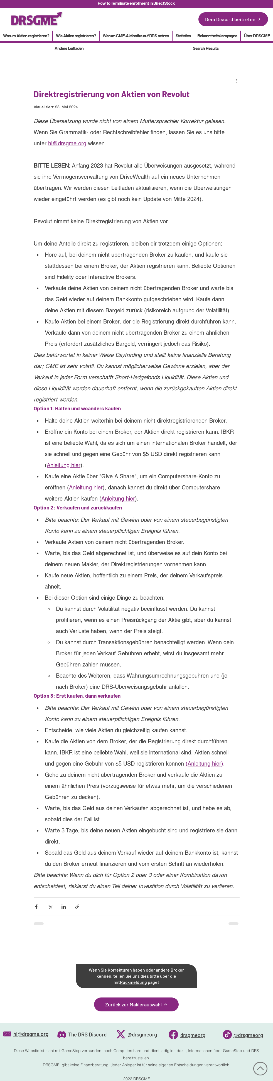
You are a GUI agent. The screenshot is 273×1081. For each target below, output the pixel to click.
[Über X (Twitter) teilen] (50, 906)
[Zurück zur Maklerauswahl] (136, 1004)
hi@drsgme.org (30, 1034)
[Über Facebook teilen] (36, 906)
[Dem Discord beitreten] (233, 19)
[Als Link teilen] (77, 906)
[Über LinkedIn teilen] (63, 906)
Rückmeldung (133, 982)
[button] (183, 36)
